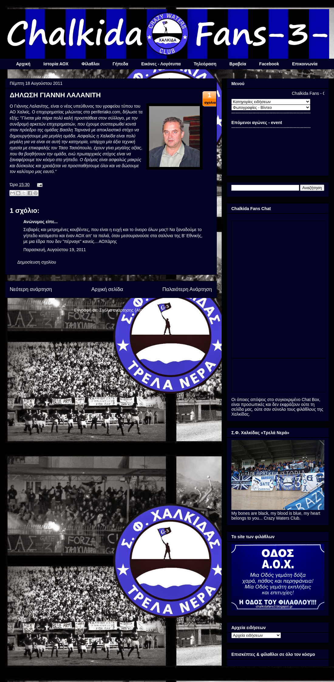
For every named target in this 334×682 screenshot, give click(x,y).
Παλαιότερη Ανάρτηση (187, 289)
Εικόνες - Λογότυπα (161, 63)
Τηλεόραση (205, 63)
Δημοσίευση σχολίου (36, 262)
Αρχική (23, 63)
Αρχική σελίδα (107, 289)
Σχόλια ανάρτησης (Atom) (123, 310)
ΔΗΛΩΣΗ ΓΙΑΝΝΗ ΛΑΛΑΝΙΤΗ (55, 95)
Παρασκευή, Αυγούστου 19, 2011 (54, 249)
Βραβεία (238, 63)
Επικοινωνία (305, 63)
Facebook (269, 63)
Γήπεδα (120, 63)
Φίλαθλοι (90, 63)
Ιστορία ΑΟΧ (55, 63)
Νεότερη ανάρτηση (31, 289)
